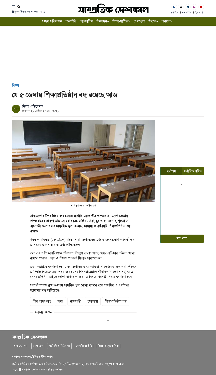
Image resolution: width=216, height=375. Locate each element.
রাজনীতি (70, 21)
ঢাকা (60, 301)
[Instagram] (194, 7)
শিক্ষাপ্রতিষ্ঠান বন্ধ (116, 301)
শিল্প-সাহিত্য (121, 21)
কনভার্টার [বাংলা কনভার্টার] (186, 12)
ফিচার (153, 21)
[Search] (19, 7)
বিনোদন (103, 21)
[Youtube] (201, 7)
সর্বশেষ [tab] (171, 171)
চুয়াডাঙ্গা (93, 301)
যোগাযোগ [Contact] (38, 346)
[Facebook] (174, 7)
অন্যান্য (167, 21)
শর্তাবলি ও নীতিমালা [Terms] (59, 346)
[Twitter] (181, 7)
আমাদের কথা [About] (20, 346)
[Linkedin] (188, 7)
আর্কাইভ (174, 12)
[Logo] (113, 8)
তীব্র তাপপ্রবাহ (42, 301)
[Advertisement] (108, 51)
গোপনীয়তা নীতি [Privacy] (84, 346)
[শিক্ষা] (15, 85)
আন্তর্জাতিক (86, 21)
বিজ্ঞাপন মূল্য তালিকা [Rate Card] (108, 346)
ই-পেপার (199, 12)
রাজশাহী (75, 301)
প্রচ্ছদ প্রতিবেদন (52, 21)
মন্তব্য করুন (43, 312)
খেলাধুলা (139, 21)
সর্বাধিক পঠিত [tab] (192, 171)
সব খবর (182, 238)
